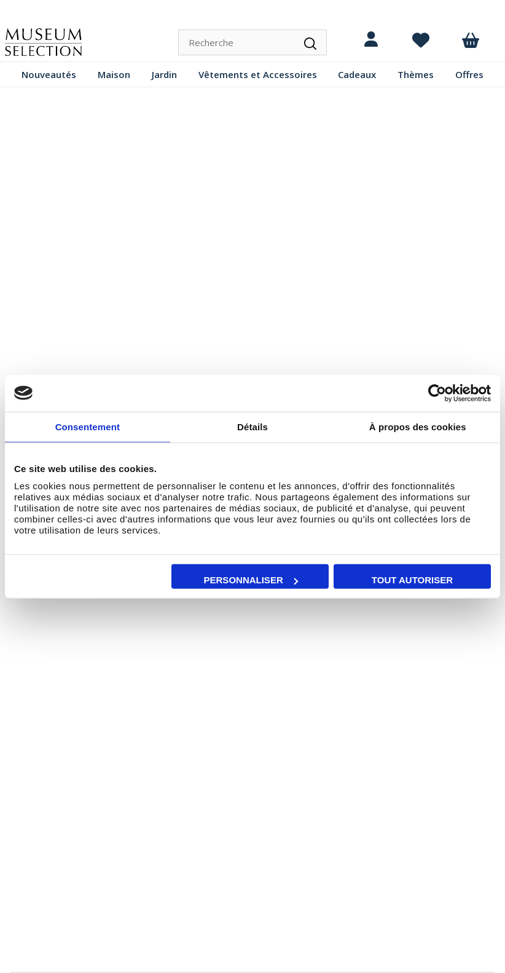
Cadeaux (357, 74)
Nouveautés (49, 74)
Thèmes (415, 74)
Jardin (164, 74)
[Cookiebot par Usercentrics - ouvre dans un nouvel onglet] (437, 393)
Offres (469, 74)
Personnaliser (251, 580)
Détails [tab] (252, 426)
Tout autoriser (412, 580)
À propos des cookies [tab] (417, 426)
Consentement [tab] (87, 426)
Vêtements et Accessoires (257, 74)
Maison (114, 74)
